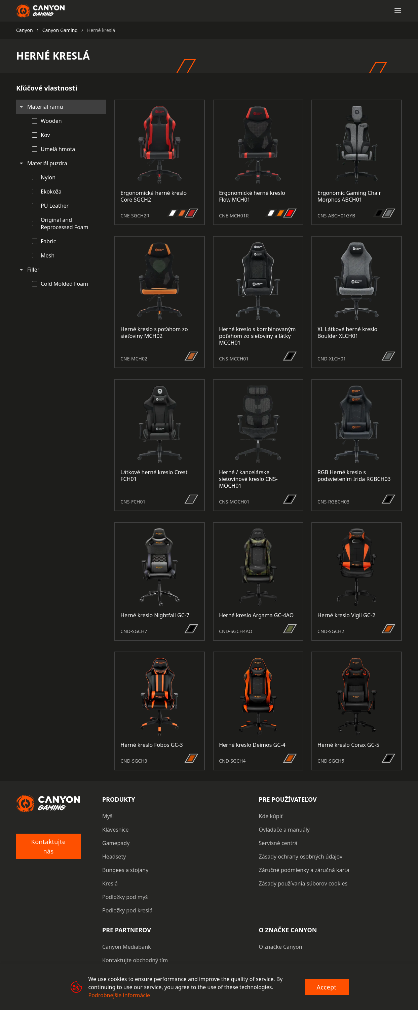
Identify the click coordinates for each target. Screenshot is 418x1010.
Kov (45, 135)
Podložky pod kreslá (127, 910)
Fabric (48, 241)
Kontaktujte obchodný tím (135, 960)
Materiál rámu (45, 106)
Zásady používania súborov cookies (303, 883)
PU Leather (55, 205)
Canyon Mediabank (126, 946)
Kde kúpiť (271, 816)
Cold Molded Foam (64, 283)
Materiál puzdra (47, 163)
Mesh (47, 255)
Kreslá (110, 883)
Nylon (48, 177)
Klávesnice (115, 829)
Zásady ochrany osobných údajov (301, 856)
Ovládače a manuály (284, 829)
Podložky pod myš (125, 897)
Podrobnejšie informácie (119, 995)
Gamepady (115, 843)
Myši (108, 816)
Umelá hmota (58, 149)
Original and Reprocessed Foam (64, 223)
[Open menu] (398, 11)
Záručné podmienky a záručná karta (304, 870)
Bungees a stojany (125, 870)
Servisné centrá (278, 843)
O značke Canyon (280, 946)
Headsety (114, 856)
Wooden (51, 121)
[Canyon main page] (40, 11)
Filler (33, 269)
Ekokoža (51, 191)
